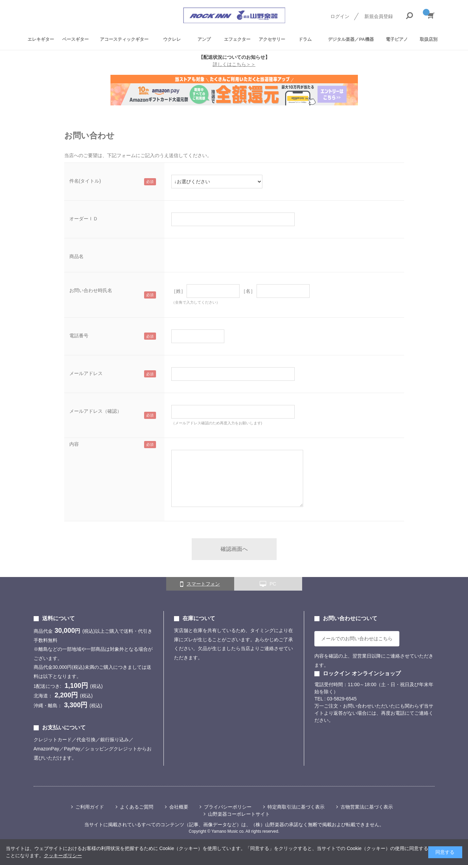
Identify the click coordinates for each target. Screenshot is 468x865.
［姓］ (178, 291)
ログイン (339, 16)
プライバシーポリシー (228, 807)
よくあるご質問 (136, 807)
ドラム (305, 39)
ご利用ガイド (89, 807)
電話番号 (78, 335)
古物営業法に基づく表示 (367, 807)
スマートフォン (200, 584)
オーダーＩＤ (83, 218)
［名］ (248, 291)
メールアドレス (86, 373)
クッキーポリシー (63, 855)
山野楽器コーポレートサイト (239, 814)
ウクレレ (172, 39)
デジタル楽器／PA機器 (351, 39)
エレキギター (41, 39)
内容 (74, 444)
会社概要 (178, 807)
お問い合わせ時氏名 (90, 290)
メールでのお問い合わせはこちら (357, 638)
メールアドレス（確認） (95, 411)
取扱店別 (428, 39)
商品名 (76, 256)
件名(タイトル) (85, 181)
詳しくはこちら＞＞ (234, 64)
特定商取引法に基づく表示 (296, 807)
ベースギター (75, 39)
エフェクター (237, 39)
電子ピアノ (397, 39)
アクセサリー (272, 39)
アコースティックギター (124, 39)
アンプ (204, 39)
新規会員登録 (378, 16)
